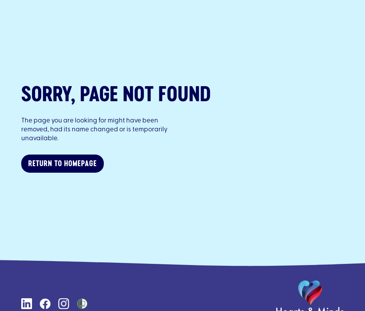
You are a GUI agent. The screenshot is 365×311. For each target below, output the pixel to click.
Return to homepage (62, 163)
